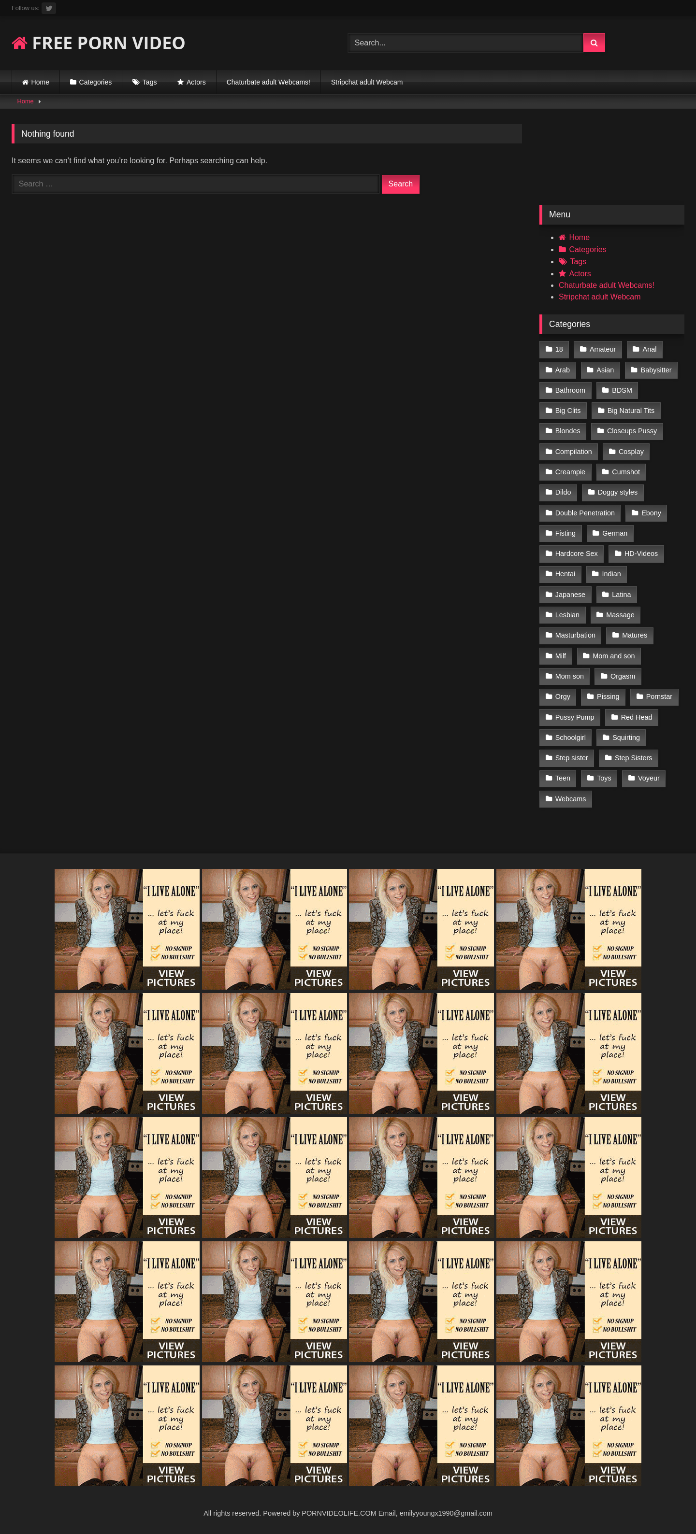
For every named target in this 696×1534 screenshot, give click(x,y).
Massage (620, 615)
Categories (95, 82)
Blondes (567, 431)
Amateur (603, 349)
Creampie (570, 472)
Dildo (563, 492)
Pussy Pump (574, 717)
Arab (562, 370)
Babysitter (656, 370)
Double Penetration (585, 513)
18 (559, 349)
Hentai (565, 574)
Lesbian (567, 615)
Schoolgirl (570, 737)
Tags (150, 82)
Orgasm (622, 676)
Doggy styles (618, 492)
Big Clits (568, 410)
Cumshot (626, 472)
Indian (611, 574)
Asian (605, 370)
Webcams (570, 799)
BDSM (622, 390)
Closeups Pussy (632, 431)
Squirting (626, 737)
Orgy (562, 696)
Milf (560, 656)
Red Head (636, 717)
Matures (634, 635)
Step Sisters (633, 758)
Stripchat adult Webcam (367, 82)
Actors (196, 82)
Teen (562, 778)
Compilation (573, 451)
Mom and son (614, 656)
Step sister (571, 758)
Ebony (651, 513)
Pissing (608, 696)
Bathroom (570, 390)
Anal (650, 349)
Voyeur (649, 778)
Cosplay (631, 451)
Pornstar (659, 696)
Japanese (570, 594)
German (614, 533)
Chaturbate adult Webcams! (268, 82)
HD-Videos (641, 553)
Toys (604, 778)
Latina (621, 594)
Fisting (565, 533)
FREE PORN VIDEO (99, 43)
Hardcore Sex (576, 553)
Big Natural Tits (631, 410)
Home (40, 82)
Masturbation (575, 635)
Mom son (569, 676)
